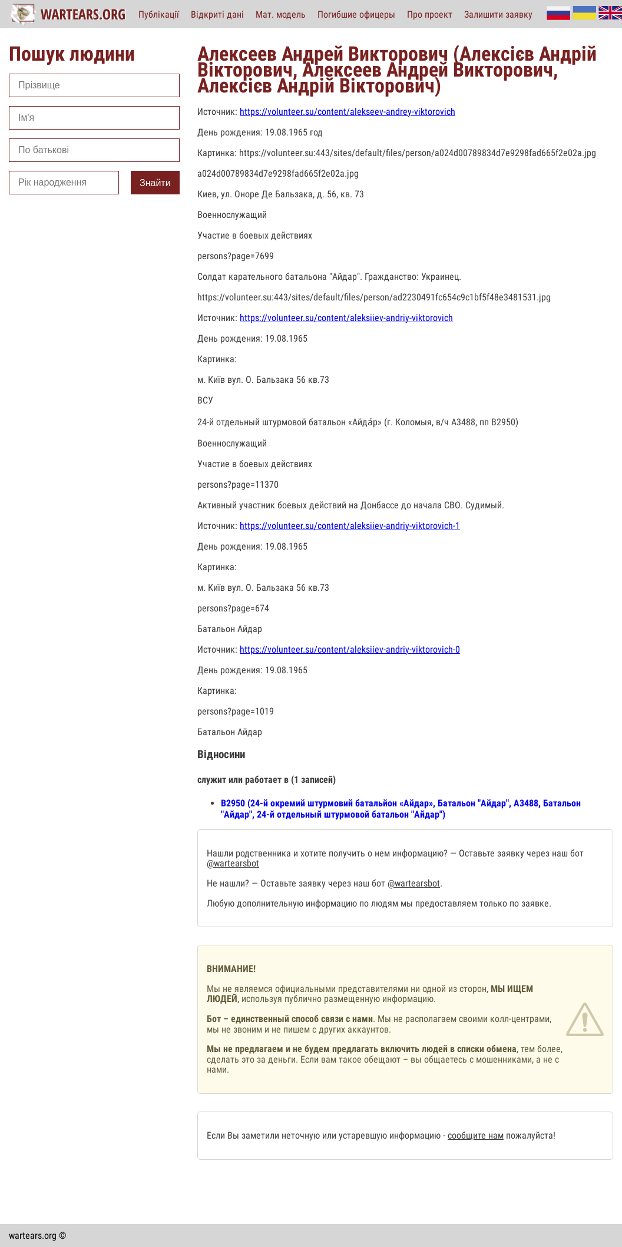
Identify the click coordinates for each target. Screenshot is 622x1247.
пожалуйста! (529, 1135)
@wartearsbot (233, 863)
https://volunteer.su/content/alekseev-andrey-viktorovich (347, 111)
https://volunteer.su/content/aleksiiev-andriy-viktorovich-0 (350, 649)
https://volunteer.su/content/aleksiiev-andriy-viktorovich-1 (350, 525)
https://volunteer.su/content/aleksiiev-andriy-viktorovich (346, 317)
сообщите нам (476, 1135)
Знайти (155, 183)
